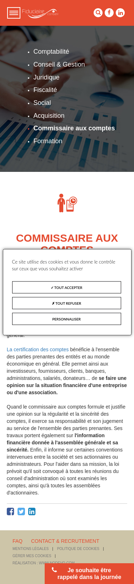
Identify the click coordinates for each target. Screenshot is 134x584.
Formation (47, 141)
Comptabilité (51, 51)
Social (42, 102)
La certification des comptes (38, 349)
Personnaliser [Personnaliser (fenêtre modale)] (66, 319)
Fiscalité (45, 89)
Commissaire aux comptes (74, 128)
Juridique (46, 77)
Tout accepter (67, 287)
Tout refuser (66, 303)
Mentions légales (31, 549)
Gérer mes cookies (32, 556)
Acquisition (48, 115)
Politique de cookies (78, 549)
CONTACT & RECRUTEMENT (65, 541)
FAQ (18, 541)
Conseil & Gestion (59, 64)
